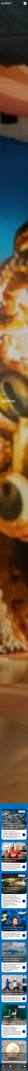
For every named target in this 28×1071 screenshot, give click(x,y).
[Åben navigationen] (25, 3)
